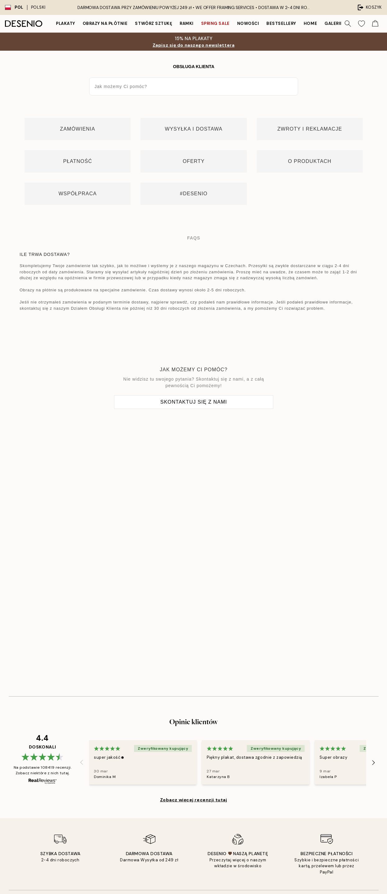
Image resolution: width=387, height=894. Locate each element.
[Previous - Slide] (81, 762)
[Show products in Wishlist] (361, 23)
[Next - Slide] (374, 762)
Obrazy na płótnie (105, 23)
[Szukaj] (348, 23)
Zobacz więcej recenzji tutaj (193, 800)
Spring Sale (215, 23)
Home (310, 23)
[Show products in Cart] (375, 23)
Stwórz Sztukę (153, 23)
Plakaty (65, 23)
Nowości (248, 23)
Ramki (187, 23)
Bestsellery (281, 23)
